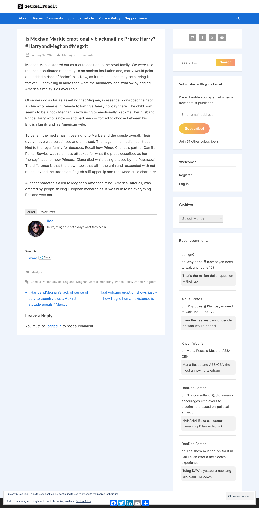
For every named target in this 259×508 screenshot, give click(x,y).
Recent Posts (47, 211)
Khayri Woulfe (192, 343)
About (24, 18)
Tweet (32, 257)
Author (31, 211)
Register (185, 175)
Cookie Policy (83, 501)
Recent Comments (48, 18)
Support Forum (136, 18)
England (69, 282)
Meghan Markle (87, 282)
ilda (63, 55)
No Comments (83, 55)
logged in (54, 326)
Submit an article (80, 18)
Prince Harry (123, 282)
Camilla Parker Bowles (46, 282)
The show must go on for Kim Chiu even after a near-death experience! (207, 457)
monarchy (106, 282)
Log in (184, 184)
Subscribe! (194, 128)
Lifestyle (36, 272)
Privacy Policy (109, 18)
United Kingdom (145, 282)
